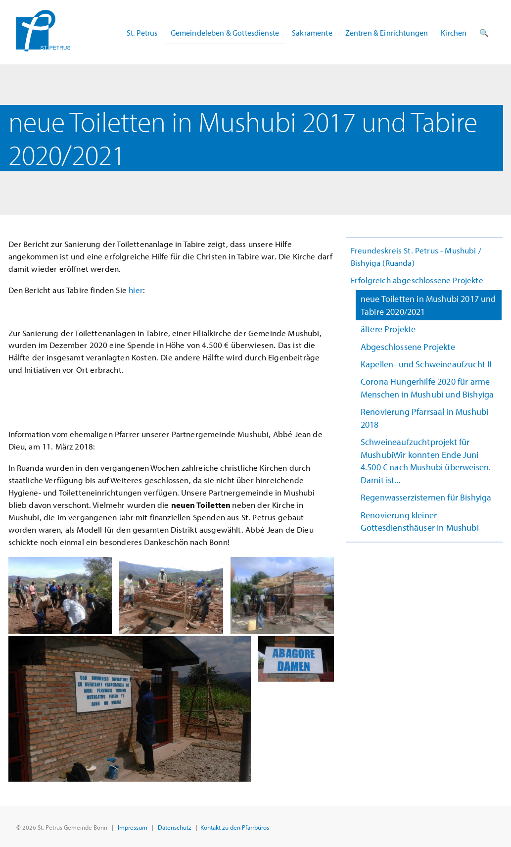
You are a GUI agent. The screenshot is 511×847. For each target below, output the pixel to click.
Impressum (132, 827)
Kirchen (453, 33)
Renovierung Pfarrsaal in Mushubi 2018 (424, 418)
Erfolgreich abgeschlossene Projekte (417, 280)
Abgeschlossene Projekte (408, 346)
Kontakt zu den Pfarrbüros (234, 827)
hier (136, 290)
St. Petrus (142, 33)
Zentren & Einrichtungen (386, 33)
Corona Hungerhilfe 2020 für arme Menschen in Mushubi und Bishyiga (427, 387)
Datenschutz (174, 827)
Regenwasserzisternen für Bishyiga (426, 497)
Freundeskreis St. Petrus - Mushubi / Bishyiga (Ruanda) (416, 256)
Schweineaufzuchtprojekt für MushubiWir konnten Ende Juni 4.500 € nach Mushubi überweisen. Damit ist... (426, 460)
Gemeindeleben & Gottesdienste (225, 33)
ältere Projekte (388, 329)
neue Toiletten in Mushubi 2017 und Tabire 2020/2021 (428, 305)
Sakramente (312, 33)
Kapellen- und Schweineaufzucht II (426, 364)
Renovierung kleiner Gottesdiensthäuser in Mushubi (420, 521)
